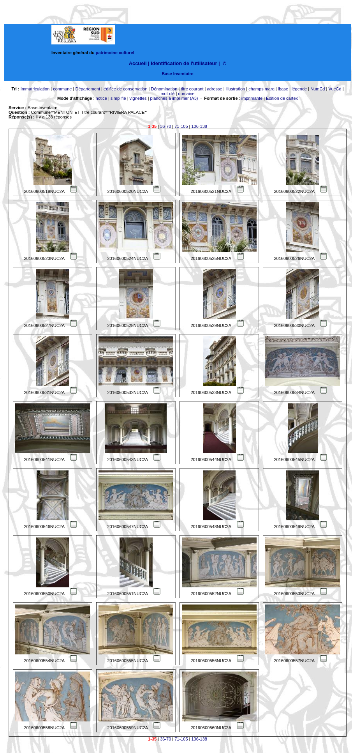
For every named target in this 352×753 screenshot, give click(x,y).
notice (101, 98)
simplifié (118, 98)
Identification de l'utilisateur (184, 63)
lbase (283, 89)
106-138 (199, 126)
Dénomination (164, 89)
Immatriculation (35, 89)
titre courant (192, 89)
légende (299, 89)
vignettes (138, 98)
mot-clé (167, 93)
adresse (214, 89)
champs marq (261, 89)
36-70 (165, 126)
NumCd (317, 89)
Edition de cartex (282, 98)
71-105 (181, 126)
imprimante (251, 98)
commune (62, 89)
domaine (186, 93)
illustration (235, 89)
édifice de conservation (126, 89)
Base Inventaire (177, 73)
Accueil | (139, 63)
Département (87, 89)
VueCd (334, 89)
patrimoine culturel (115, 52)
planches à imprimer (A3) (174, 98)
